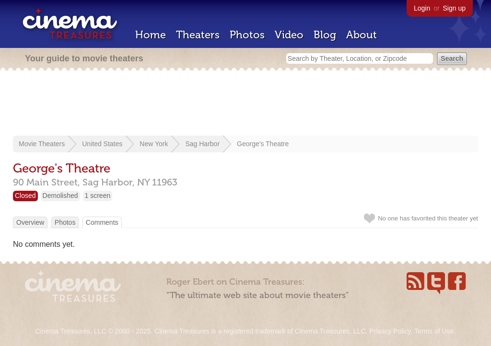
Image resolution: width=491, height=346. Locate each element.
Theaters (198, 34)
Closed (25, 195)
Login (422, 8)
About (361, 34)
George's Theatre (263, 144)
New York (154, 144)
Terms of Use (434, 331)
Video (289, 34)
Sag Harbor (202, 144)
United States (102, 144)
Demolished (60, 195)
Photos (247, 34)
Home (150, 34)
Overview (30, 222)
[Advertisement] (245, 104)
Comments (102, 222)
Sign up (454, 8)
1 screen (98, 195)
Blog (325, 34)
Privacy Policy (389, 331)
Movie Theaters (42, 144)
